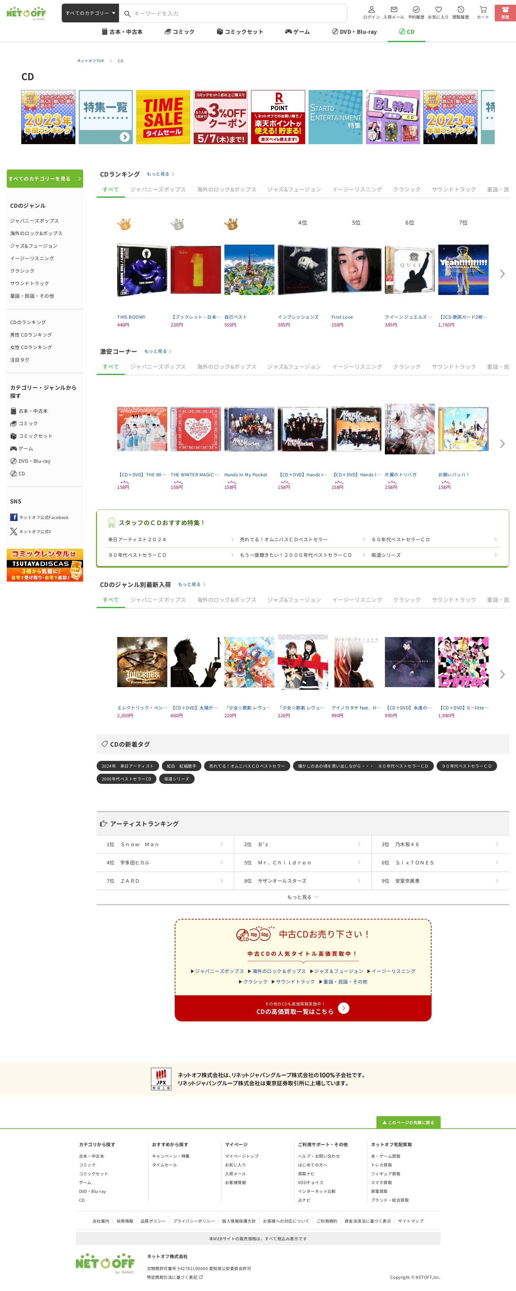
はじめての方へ (312, 1165)
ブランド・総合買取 (390, 1200)
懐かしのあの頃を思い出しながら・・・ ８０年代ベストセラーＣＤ (363, 766)
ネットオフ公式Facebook (44, 517)
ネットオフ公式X (35, 531)
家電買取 (379, 1191)
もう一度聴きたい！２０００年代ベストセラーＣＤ (296, 554)
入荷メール (393, 17)
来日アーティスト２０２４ (137, 539)
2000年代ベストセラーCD (126, 779)
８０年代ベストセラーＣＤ (400, 539)
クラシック (22, 270)
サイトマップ (410, 1221)
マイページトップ (242, 1156)
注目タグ (20, 359)
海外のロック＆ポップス (279, 971)
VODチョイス (310, 1182)
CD (411, 31)
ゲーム (301, 31)
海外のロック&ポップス (36, 233)
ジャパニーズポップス (34, 220)
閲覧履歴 (460, 17)
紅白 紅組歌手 (181, 766)
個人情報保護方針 (239, 1221)
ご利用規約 (327, 1221)
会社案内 (101, 1221)
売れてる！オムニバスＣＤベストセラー (284, 539)
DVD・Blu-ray (358, 31)
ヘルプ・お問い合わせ (319, 1156)
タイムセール (164, 1165)
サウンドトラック (29, 283)
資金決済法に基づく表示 (368, 1221)
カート (483, 17)
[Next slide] (502, 274)
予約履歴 (416, 17)
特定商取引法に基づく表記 (172, 1277)
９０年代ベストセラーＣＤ (137, 554)
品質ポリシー (153, 1221)
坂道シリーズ (386, 554)
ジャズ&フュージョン (34, 245)
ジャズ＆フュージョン (338, 971)
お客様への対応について (286, 1221)
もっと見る (158, 174)
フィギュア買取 (385, 1173)
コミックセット (244, 31)
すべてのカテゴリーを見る (39, 178)
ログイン (371, 17)
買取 (505, 17)
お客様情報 (235, 1182)
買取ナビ (306, 1173)
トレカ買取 (381, 1165)
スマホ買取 (381, 1182)
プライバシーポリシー (194, 1221)
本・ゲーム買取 (385, 1156)
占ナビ (304, 1200)
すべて (110, 189)
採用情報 (125, 1221)
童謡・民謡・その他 (32, 295)
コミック (184, 31)
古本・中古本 (126, 31)
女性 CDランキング (31, 347)
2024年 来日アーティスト (128, 766)
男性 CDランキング (31, 334)
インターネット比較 (317, 1191)
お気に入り (438, 17)
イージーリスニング (32, 258)
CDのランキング (28, 322)
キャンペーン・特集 (171, 1156)
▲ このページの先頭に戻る (408, 1122)
